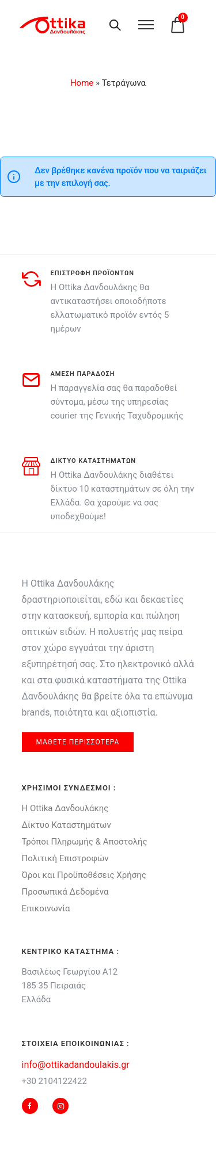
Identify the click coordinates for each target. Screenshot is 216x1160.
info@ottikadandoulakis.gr (76, 1064)
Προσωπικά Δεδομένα (65, 892)
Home (81, 83)
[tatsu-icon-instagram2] (60, 1106)
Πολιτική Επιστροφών (65, 858)
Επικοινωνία (46, 908)
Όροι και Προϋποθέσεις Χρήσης (84, 875)
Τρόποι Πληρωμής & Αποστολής (84, 841)
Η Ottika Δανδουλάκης (65, 808)
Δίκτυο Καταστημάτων (66, 825)
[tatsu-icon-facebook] (33, 1106)
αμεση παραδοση (83, 374)
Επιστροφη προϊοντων (93, 273)
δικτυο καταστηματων (94, 461)
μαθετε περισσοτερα (78, 742)
